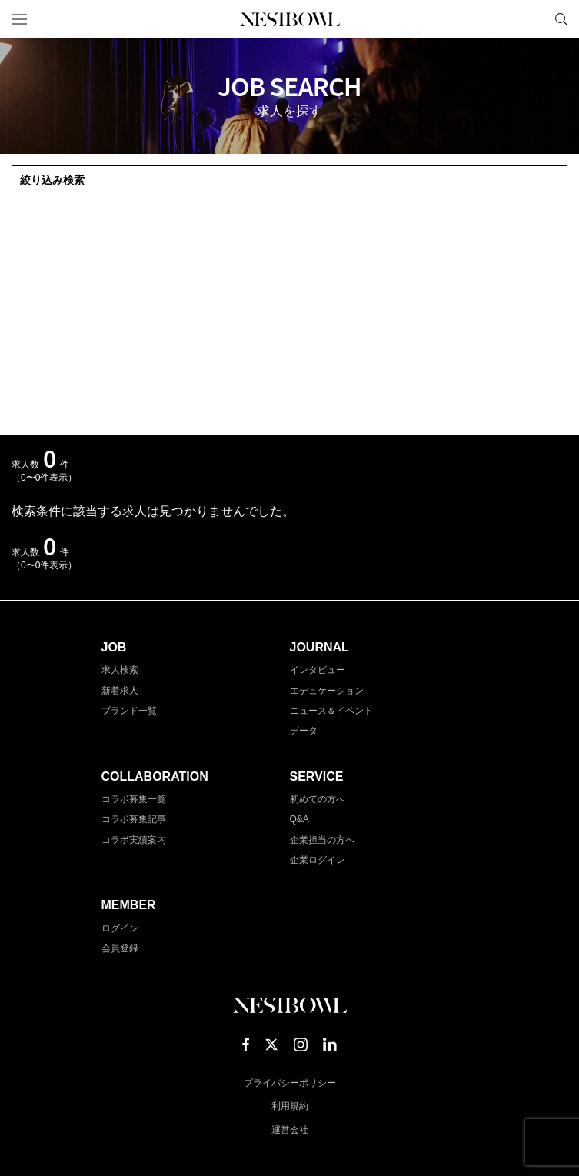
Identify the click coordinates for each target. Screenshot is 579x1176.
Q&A (299, 819)
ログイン (119, 928)
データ (304, 730)
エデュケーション (327, 690)
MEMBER (128, 904)
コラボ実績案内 (133, 840)
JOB (114, 647)
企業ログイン (317, 860)
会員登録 (119, 948)
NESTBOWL (290, 19)
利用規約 (289, 1106)
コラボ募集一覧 (133, 799)
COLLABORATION (154, 776)
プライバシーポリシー (290, 1083)
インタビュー (317, 670)
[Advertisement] (289, 315)
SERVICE (317, 776)
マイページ (535, 19)
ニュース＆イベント (331, 710)
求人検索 (119, 670)
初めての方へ (317, 799)
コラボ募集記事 (133, 819)
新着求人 (119, 690)
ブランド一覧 (129, 710)
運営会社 (289, 1129)
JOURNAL (319, 647)
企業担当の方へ (322, 840)
